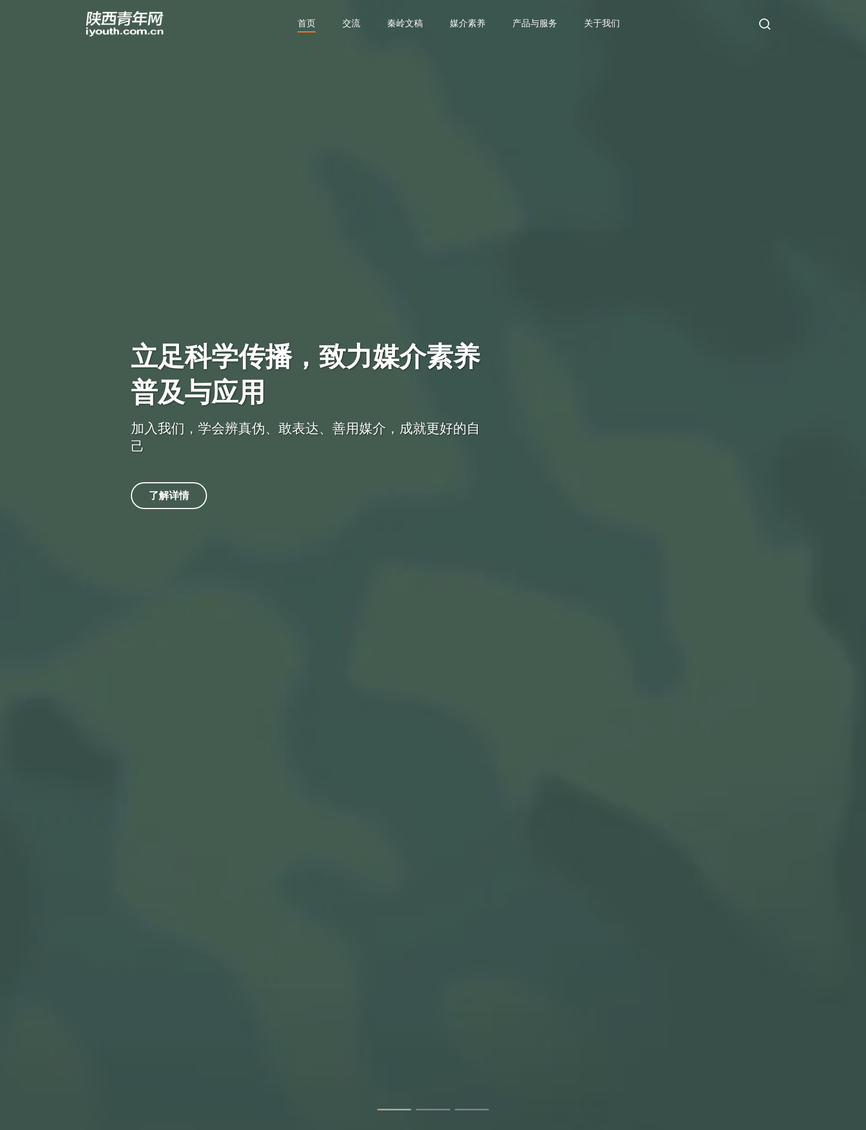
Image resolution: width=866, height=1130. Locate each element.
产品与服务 (534, 23)
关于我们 (602, 23)
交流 (351, 23)
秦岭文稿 (405, 23)
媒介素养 (468, 23)
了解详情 (169, 495)
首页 (307, 23)
